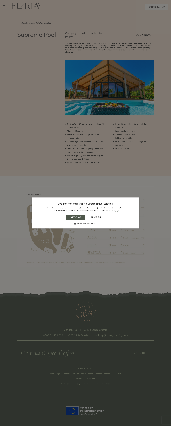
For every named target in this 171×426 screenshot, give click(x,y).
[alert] (85, 213)
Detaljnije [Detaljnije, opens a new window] (115, 211)
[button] (85, 224)
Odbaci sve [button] (96, 217)
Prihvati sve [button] (75, 217)
